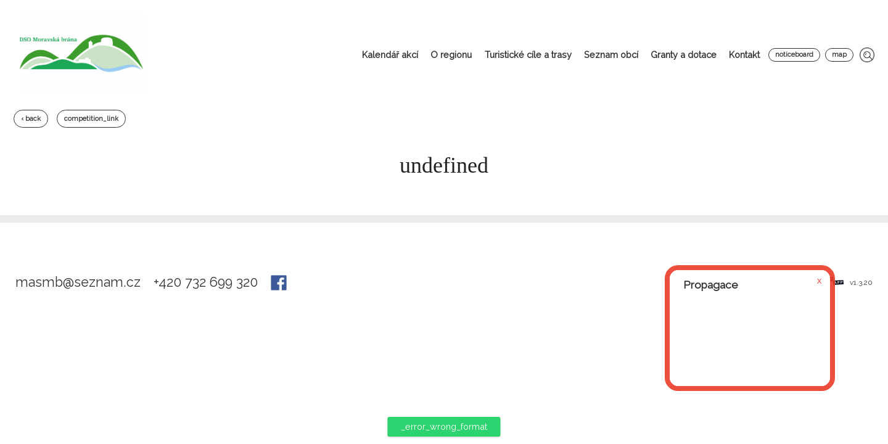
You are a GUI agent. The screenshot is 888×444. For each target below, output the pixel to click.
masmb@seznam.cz (79, 282)
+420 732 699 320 (207, 282)
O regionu (451, 54)
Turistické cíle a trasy (528, 54)
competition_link (91, 119)
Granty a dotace (684, 54)
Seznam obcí (611, 54)
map (839, 55)
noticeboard (794, 55)
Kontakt (744, 54)
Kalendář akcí (390, 54)
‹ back (31, 119)
